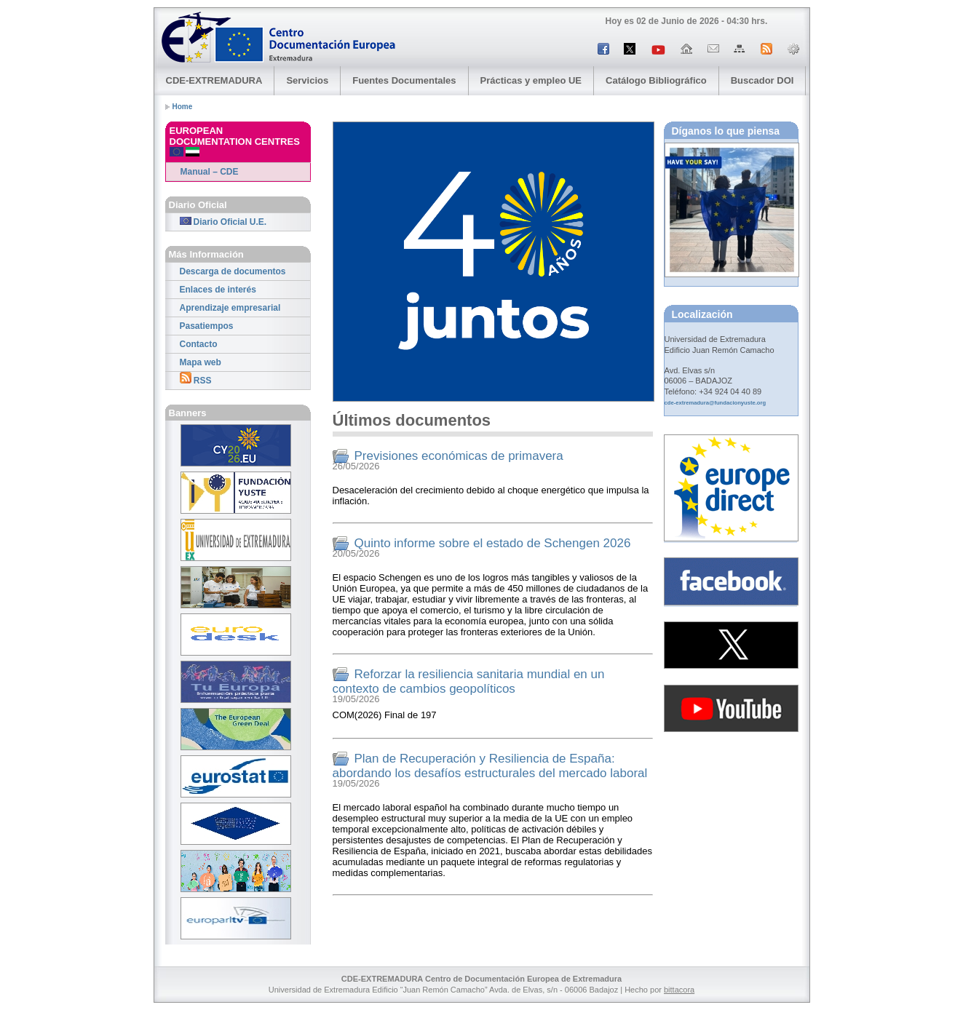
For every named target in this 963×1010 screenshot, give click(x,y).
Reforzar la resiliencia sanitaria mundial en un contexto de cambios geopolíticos (469, 681)
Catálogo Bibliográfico (656, 80)
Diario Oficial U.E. (223, 222)
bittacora (679, 989)
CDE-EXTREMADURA (214, 80)
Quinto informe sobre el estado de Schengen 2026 (492, 543)
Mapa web (200, 362)
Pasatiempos (207, 326)
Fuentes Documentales (404, 80)
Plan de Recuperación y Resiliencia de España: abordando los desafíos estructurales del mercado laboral (490, 766)
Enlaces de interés (218, 290)
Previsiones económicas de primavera (458, 456)
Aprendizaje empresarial (230, 308)
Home (183, 107)
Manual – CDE (210, 172)
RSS (196, 379)
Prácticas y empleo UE (531, 80)
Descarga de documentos (233, 271)
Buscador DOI (762, 80)
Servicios (307, 80)
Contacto (199, 344)
